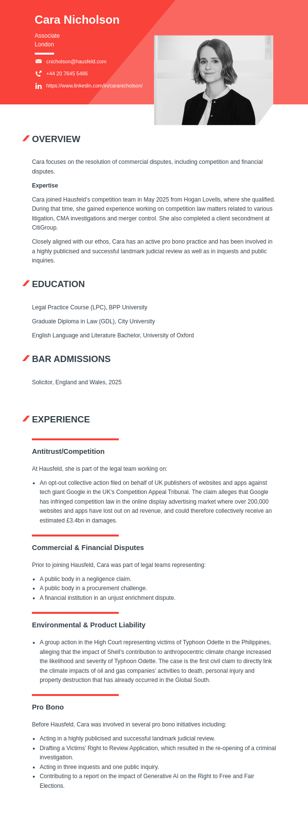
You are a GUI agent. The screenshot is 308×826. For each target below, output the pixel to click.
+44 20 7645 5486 (61, 74)
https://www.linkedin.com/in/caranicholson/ (89, 86)
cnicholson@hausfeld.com (71, 61)
